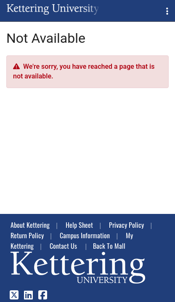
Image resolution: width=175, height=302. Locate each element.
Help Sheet (79, 225)
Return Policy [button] (27, 235)
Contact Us (63, 246)
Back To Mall (109, 246)
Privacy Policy (126, 225)
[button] (167, 11)
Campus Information (85, 235)
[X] (14, 296)
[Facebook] (42, 296)
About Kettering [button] (30, 225)
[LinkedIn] (28, 296)
